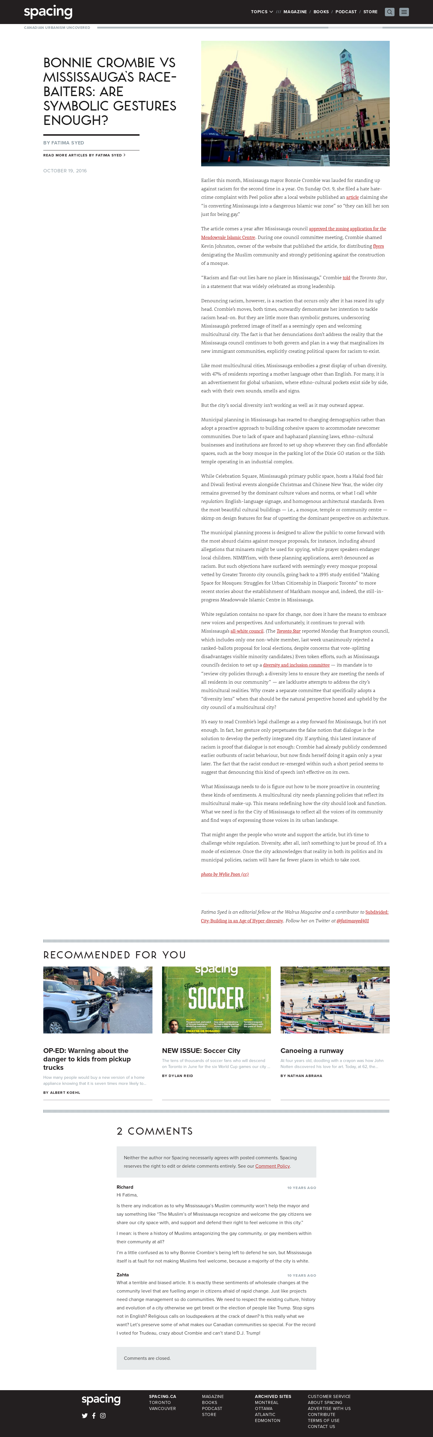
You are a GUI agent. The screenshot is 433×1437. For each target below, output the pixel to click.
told (346, 277)
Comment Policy (272, 1166)
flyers (378, 246)
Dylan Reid (181, 1076)
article (352, 197)
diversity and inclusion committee (296, 665)
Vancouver (162, 1408)
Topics (262, 12)
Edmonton (268, 1420)
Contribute (322, 1414)
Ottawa (263, 1408)
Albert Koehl (65, 1092)
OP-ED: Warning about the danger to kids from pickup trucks (87, 1059)
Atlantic (265, 1414)
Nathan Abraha (305, 1076)
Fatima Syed (67, 142)
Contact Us (321, 1426)
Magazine (295, 12)
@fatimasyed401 (353, 921)
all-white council (247, 631)
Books (321, 12)
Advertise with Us (329, 1408)
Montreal (267, 1402)
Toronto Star (289, 631)
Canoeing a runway (312, 1050)
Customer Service (329, 1396)
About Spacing (325, 1402)
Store (371, 12)
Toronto (160, 1402)
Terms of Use (323, 1420)
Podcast (346, 12)
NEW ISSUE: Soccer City (201, 1050)
